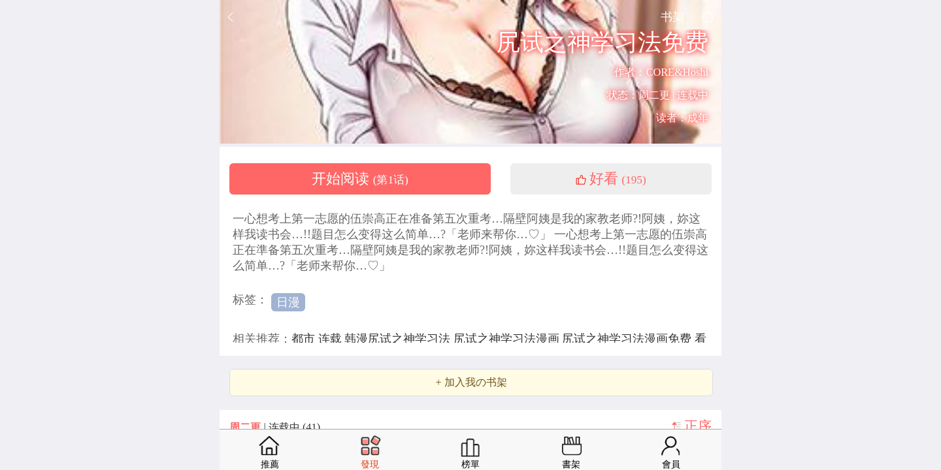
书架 (672, 16)
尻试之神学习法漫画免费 (628, 338)
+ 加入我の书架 (470, 382)
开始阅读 (360, 179)
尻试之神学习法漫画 (508, 338)
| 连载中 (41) (274, 427)
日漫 (288, 302)
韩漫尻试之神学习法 (399, 338)
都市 (304, 338)
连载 (331, 338)
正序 (698, 426)
